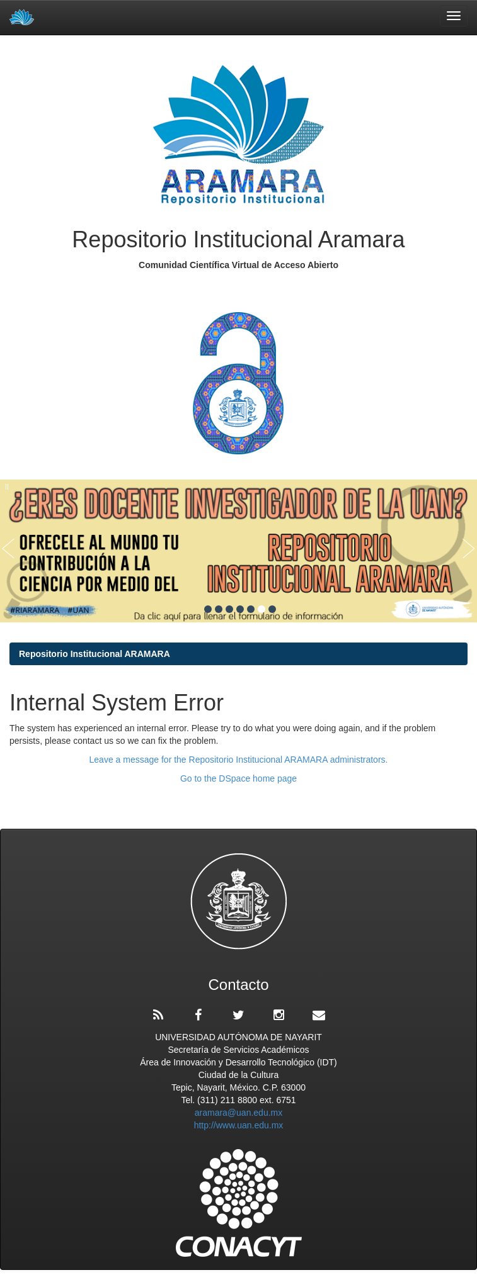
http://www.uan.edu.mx (239, 1125)
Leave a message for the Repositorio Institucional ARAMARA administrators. (238, 760)
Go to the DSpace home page (238, 778)
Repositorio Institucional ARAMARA (94, 654)
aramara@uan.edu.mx (239, 1113)
